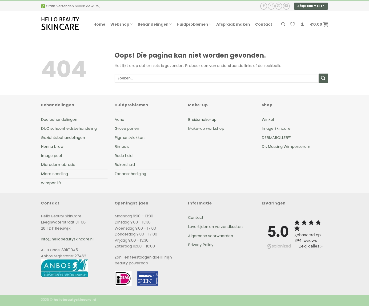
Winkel (268, 119)
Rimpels (122, 146)
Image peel (51, 155)
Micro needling (54, 174)
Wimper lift (51, 183)
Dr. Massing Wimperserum (286, 146)
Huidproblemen (194, 24)
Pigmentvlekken (129, 137)
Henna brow (52, 146)
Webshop (121, 24)
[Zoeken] (283, 24)
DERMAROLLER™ (276, 137)
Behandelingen (155, 24)
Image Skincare (276, 128)
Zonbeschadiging (130, 174)
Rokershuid (125, 164)
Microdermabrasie (58, 164)
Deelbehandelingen (59, 119)
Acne (119, 119)
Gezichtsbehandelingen (63, 137)
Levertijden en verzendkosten (215, 226)
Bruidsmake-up (202, 119)
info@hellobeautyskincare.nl (67, 239)
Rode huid (123, 155)
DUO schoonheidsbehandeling (69, 128)
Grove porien (127, 128)
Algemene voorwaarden (210, 236)
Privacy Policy (200, 244)
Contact (263, 24)
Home (99, 24)
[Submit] (323, 78)
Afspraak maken (233, 24)
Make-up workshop (206, 128)
